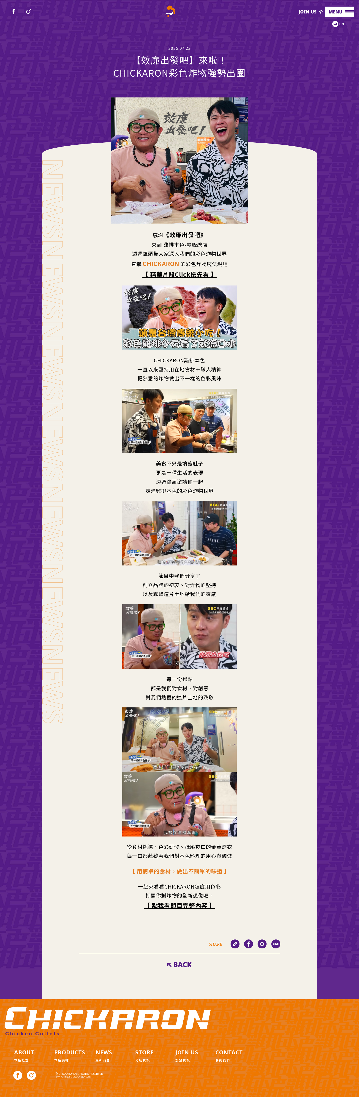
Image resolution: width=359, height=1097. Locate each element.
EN (341, 24)
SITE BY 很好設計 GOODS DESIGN (73, 1077)
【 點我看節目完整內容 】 (179, 905)
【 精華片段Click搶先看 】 (179, 274)
